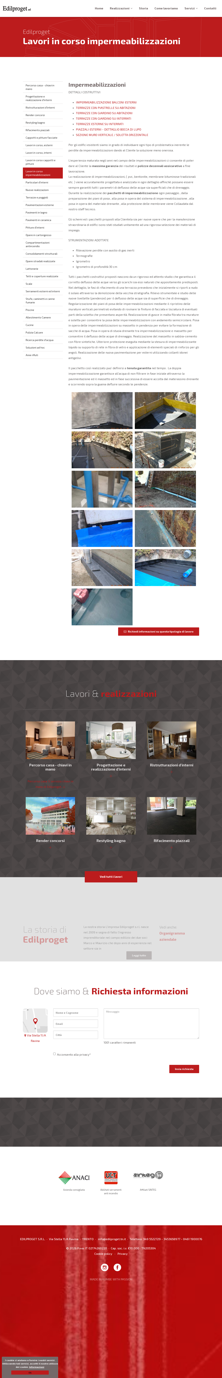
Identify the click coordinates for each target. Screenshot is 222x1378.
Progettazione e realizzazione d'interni (39, 98)
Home (99, 8)
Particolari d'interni (37, 182)
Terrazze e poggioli (37, 197)
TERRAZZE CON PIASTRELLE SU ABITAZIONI (106, 107)
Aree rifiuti (32, 355)
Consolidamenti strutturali (41, 253)
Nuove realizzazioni (37, 189)
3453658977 (172, 1239)
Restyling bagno (35, 122)
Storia (143, 8)
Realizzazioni (121, 8)
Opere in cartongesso (38, 235)
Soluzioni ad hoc (35, 347)
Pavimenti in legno (36, 212)
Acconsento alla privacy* (72, 1054)
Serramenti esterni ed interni (43, 291)
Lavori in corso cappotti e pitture (41, 162)
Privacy (123, 1253)
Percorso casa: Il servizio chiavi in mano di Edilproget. (50, 783)
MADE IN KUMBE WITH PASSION (111, 1279)
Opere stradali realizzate (40, 261)
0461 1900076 (192, 1239)
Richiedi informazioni (159, 631)
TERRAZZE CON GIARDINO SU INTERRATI (103, 118)
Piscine (30, 309)
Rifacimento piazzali (38, 130)
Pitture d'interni (35, 227)
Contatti (210, 8)
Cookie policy (103, 1253)
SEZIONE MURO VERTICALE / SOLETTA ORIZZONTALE (112, 135)
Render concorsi (35, 115)
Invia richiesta (184, 1069)
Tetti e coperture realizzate (42, 276)
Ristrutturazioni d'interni (40, 107)
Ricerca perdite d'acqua (39, 340)
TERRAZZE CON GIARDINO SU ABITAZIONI (104, 113)
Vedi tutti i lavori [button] (111, 876)
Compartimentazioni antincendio (38, 244)
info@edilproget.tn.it (112, 1239)
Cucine (30, 324)
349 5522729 (152, 1239)
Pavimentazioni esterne (40, 205)
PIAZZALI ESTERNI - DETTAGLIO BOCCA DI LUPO (108, 129)
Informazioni (36, 1367)
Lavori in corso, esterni (39, 145)
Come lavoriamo (166, 8)
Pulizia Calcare (34, 332)
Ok (30, 1372)
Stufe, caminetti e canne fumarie (40, 300)
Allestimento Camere (38, 317)
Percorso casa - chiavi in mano (40, 87)
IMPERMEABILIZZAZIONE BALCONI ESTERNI (106, 102)
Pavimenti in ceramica (38, 220)
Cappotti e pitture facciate (41, 137)
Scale (29, 283)
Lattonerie (32, 268)
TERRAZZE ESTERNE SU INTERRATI (100, 124)
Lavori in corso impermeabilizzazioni (38, 173)
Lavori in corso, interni (39, 152)
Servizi (191, 8)
